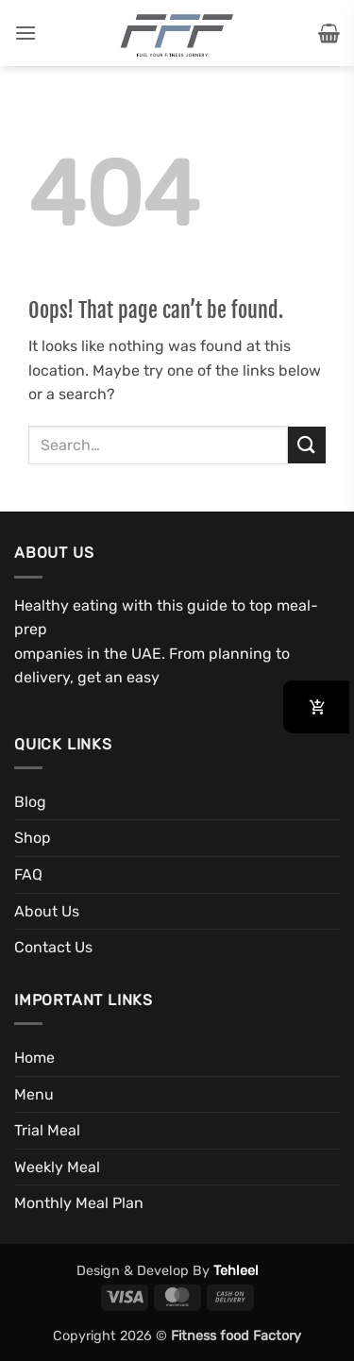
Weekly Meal (57, 1167)
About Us (46, 911)
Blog (30, 802)
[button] (25, 32)
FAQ (28, 874)
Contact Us (53, 947)
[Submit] (307, 445)
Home (34, 1058)
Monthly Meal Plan (78, 1203)
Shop (32, 838)
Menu (34, 1094)
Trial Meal (47, 1130)
